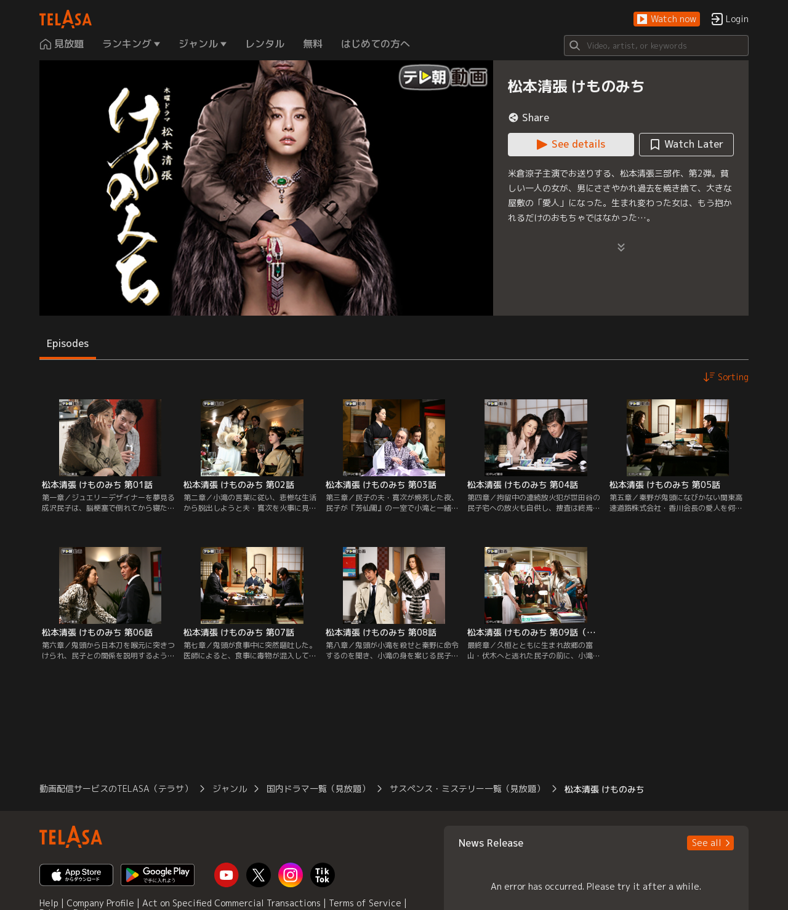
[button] (666, 19)
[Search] (656, 45)
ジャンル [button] (229, 788)
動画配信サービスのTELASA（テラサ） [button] (116, 788)
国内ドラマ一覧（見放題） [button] (318, 788)
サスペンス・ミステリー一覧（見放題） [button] (467, 788)
